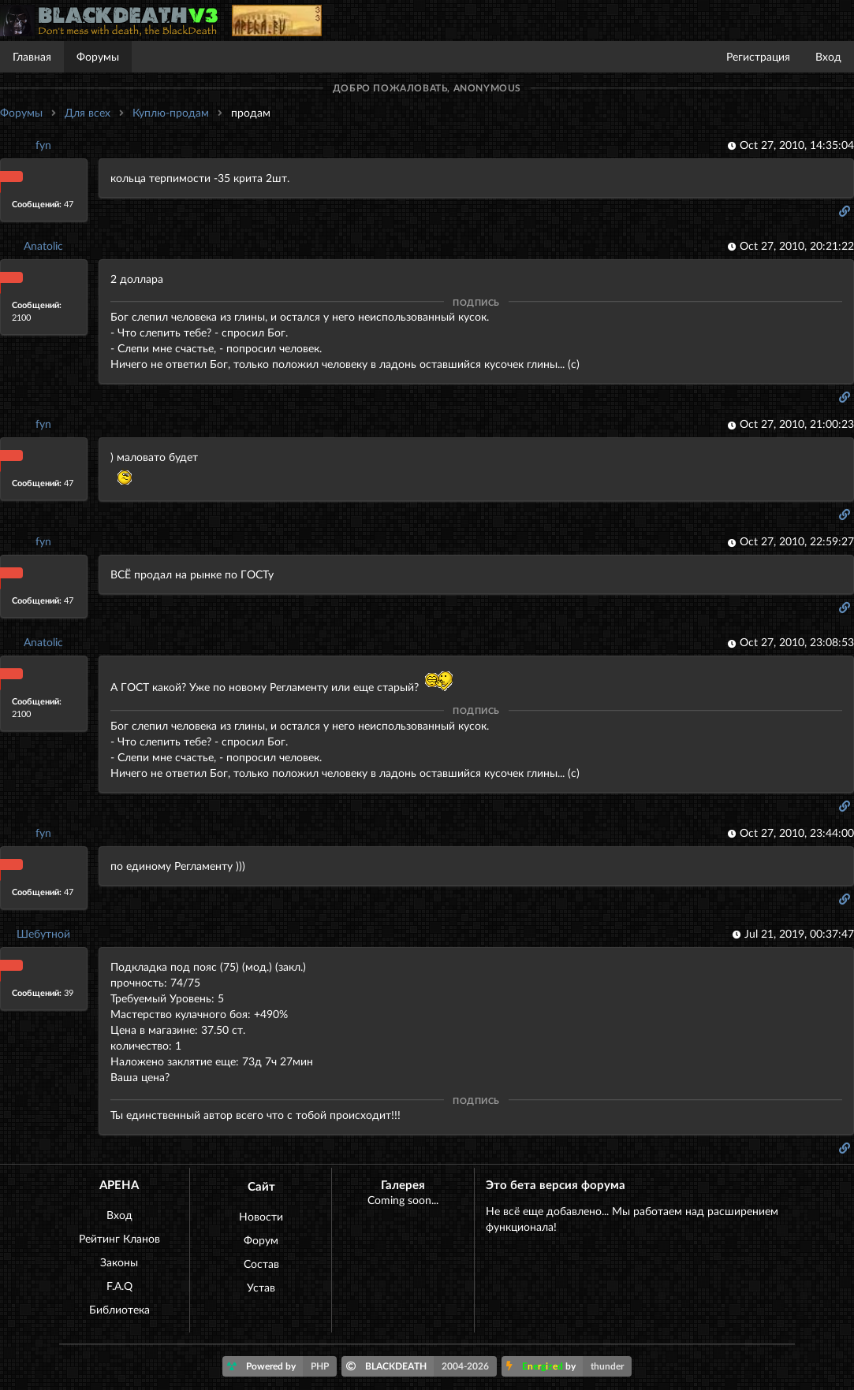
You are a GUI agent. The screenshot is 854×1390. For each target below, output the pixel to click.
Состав (261, 1263)
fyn (43, 144)
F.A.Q (119, 1285)
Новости (261, 1216)
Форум (261, 1240)
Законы (119, 1262)
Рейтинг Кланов (119, 1238)
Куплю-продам (170, 112)
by (569, 1366)
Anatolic (43, 245)
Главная (32, 56)
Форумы (97, 56)
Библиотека (119, 1309)
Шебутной (43, 933)
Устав (261, 1287)
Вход (828, 56)
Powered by (282, 1366)
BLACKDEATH (421, 1366)
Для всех (87, 112)
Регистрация (758, 56)
